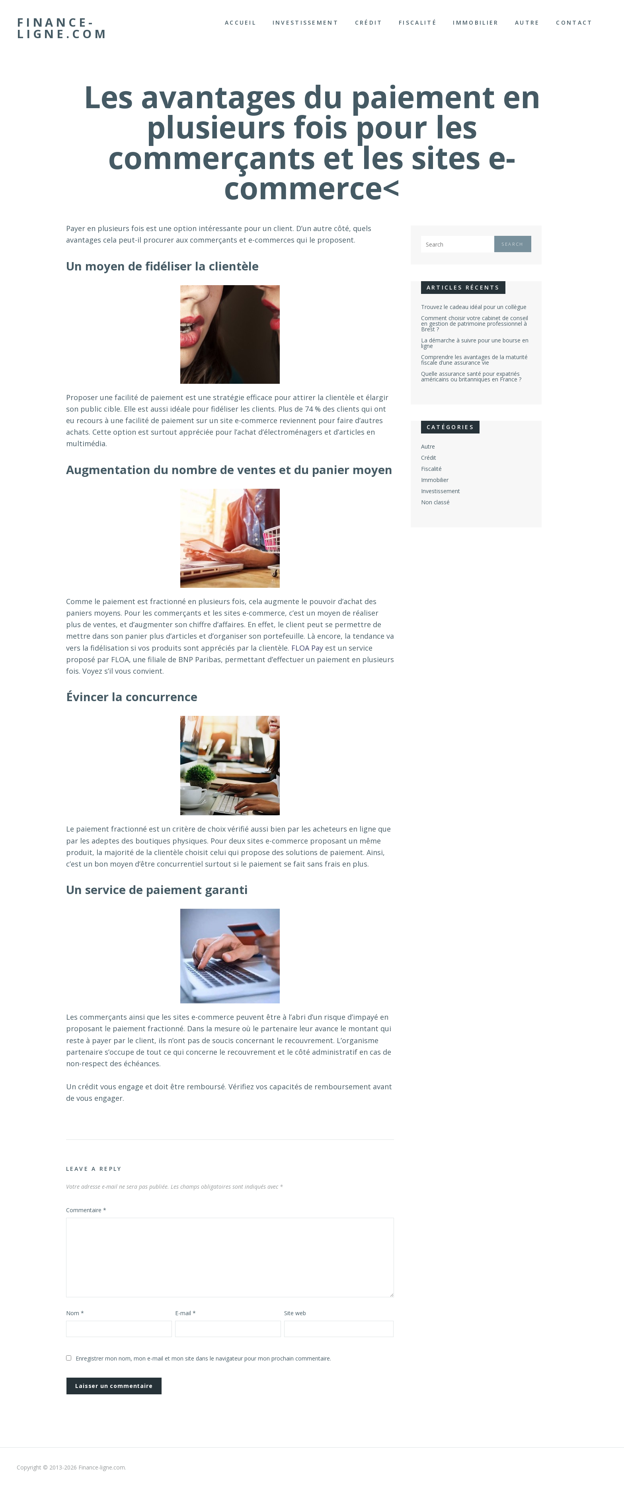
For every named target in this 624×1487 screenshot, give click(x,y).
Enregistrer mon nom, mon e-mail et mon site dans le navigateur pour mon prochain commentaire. (203, 1358)
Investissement (306, 22)
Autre (527, 22)
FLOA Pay (307, 648)
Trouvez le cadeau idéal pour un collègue (473, 307)
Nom (75, 1313)
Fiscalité (418, 22)
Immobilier (476, 22)
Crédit (369, 22)
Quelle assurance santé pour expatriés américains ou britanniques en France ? (471, 376)
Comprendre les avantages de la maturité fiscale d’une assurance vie (474, 359)
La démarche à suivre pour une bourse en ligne (474, 343)
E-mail (185, 1313)
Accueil (240, 22)
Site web (295, 1313)
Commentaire (86, 1210)
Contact (574, 22)
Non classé (435, 502)
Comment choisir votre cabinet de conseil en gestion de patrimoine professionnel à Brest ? (474, 323)
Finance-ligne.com (62, 28)
